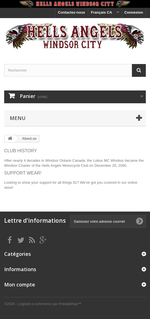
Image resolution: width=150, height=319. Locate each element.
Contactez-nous (71, 12)
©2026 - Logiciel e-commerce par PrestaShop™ (42, 304)
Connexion (133, 12)
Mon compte (19, 284)
